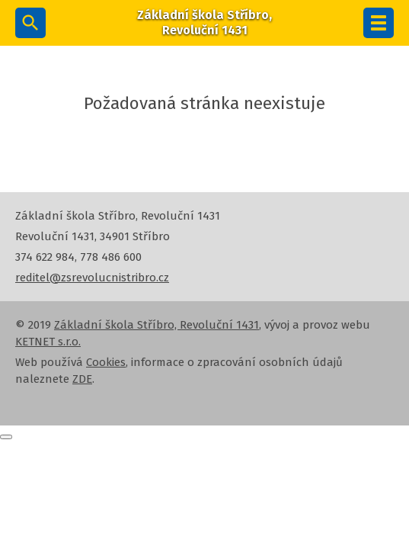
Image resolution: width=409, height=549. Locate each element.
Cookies (106, 362)
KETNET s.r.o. (48, 341)
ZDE (82, 379)
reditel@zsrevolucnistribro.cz (92, 277)
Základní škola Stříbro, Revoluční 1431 (156, 325)
